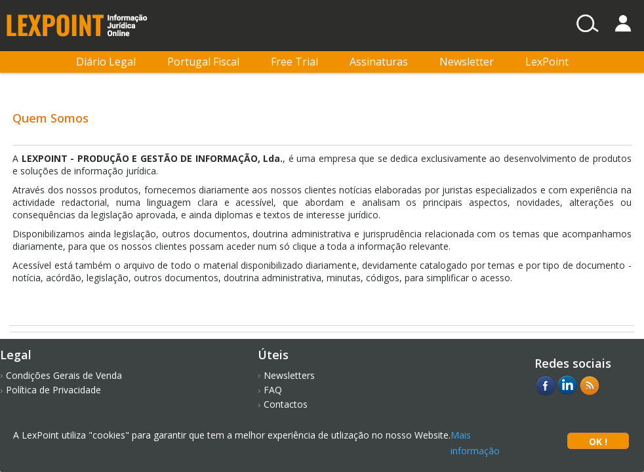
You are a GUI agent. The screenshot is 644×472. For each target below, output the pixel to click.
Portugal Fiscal (203, 61)
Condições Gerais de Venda (64, 375)
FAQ (273, 390)
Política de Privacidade (53, 390)
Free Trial (294, 61)
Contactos (286, 404)
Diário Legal (106, 61)
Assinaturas (379, 61)
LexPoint (547, 61)
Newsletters (289, 375)
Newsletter (466, 61)
